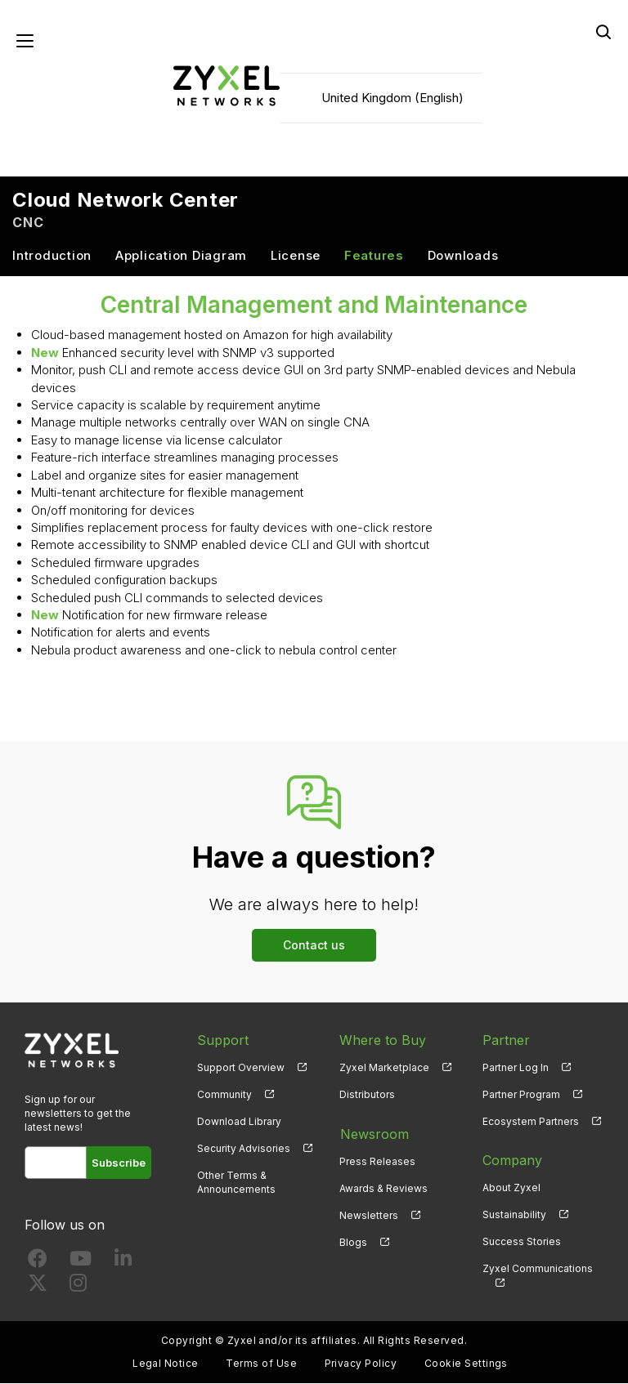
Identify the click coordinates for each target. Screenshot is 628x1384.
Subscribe (119, 1163)
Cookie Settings (466, 1364)
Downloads (463, 256)
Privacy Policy (361, 1364)
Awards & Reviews (383, 1188)
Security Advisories (243, 1149)
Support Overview (241, 1068)
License (296, 256)
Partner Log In (515, 1068)
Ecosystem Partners (530, 1122)
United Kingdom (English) (392, 98)
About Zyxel (511, 1188)
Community (224, 1095)
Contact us (314, 946)
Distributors (367, 1095)
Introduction (52, 256)
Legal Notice (165, 1364)
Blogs (353, 1242)
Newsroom (373, 1134)
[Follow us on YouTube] (81, 1263)
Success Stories (521, 1242)
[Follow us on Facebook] (37, 1263)
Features (374, 256)
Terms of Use (261, 1364)
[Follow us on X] (37, 1287)
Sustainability (514, 1215)
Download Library (239, 1122)
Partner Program (521, 1095)
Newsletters (368, 1215)
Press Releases (377, 1161)
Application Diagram (181, 256)
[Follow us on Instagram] (78, 1287)
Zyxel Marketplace (384, 1068)
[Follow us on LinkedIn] (123, 1263)
